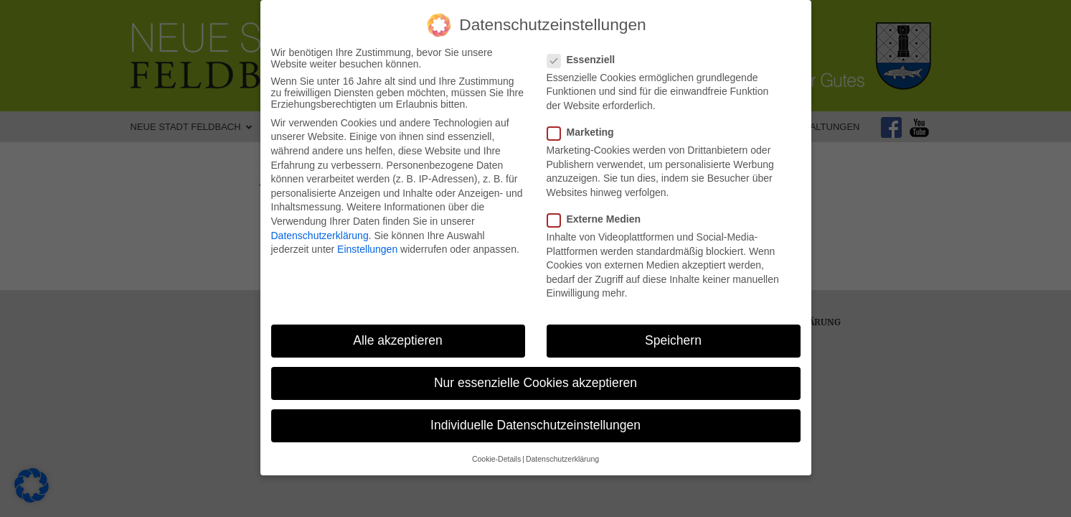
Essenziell (586, 54)
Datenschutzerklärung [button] (562, 454)
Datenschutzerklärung (320, 230)
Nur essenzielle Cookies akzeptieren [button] (535, 378)
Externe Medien (598, 214)
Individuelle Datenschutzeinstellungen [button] (535, 421)
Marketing (585, 127)
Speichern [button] (673, 335)
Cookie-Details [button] (496, 454)
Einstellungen (367, 244)
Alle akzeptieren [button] (398, 335)
